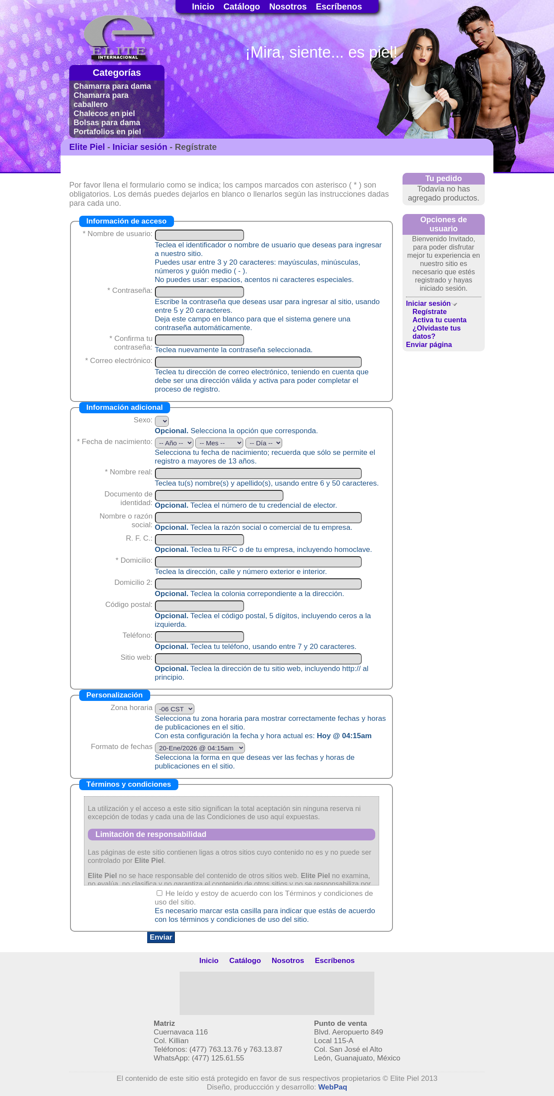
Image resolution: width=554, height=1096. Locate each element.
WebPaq (332, 1087)
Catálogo (241, 6)
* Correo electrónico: (119, 361)
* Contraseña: (130, 290)
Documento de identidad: (128, 498)
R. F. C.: (139, 538)
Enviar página (429, 344)
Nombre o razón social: (126, 520)
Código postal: (128, 604)
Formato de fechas (122, 747)
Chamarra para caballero (101, 100)
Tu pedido (443, 178)
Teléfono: (137, 635)
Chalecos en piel (104, 113)
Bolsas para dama (107, 122)
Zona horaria (132, 708)
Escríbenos (339, 6)
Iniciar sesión (140, 147)
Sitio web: (136, 657)
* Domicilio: (134, 560)
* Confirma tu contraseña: (131, 342)
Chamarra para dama (112, 86)
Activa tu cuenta (439, 320)
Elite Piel (87, 147)
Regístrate (429, 311)
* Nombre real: (128, 472)
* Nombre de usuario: (118, 234)
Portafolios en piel (107, 131)
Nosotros (288, 6)
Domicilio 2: (133, 582)
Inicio (203, 6)
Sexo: (143, 420)
